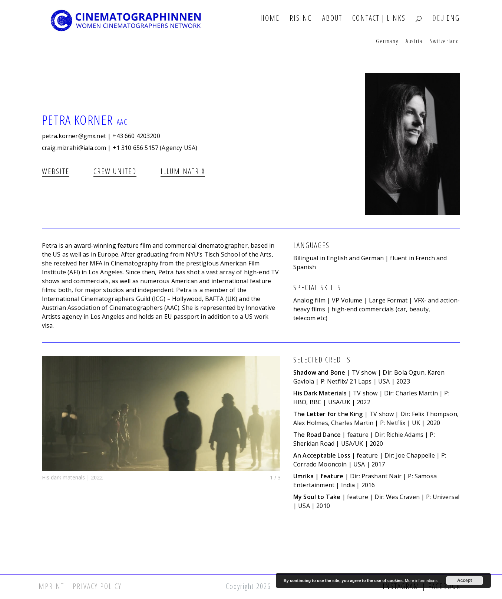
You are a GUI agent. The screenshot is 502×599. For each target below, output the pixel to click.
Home (270, 18)
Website (55, 171)
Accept (464, 580)
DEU (438, 18)
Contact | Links (379, 18)
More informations (421, 580)
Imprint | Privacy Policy (79, 586)
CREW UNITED (114, 171)
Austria (414, 41)
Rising (301, 18)
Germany (387, 41)
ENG (453, 18)
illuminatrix (183, 171)
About (332, 18)
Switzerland (444, 41)
